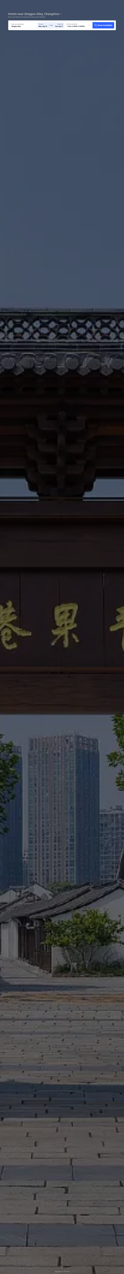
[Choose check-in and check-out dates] (44, 25)
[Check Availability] (103, 25)
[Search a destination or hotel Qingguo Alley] (23, 25)
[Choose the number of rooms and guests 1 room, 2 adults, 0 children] (78, 25)
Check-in (41, 24)
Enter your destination (18, 24)
